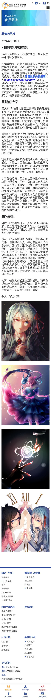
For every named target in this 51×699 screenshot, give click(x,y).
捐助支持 (8, 688)
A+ (40, 3)
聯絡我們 (5, 663)
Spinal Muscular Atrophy (20, 79)
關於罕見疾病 (8, 607)
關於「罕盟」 (8, 573)
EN (48, 3)
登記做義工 (42, 688)
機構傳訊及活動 (32, 573)
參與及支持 (29, 637)
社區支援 (5, 637)
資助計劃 (28, 607)
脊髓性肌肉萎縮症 (35, 76)
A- (32, 3)
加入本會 (25, 688)
